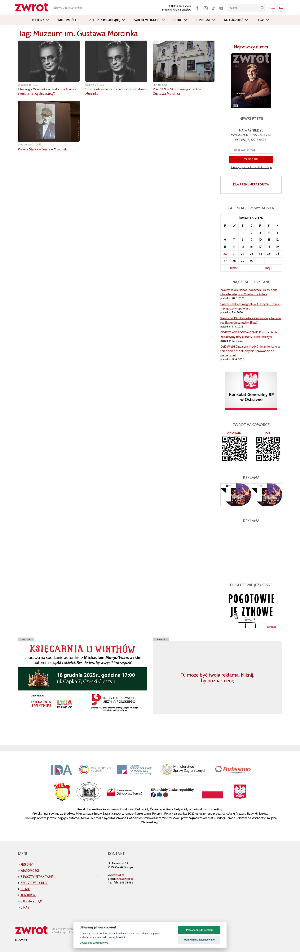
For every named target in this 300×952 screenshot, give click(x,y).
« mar (233, 268)
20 (225, 254)
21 (234, 254)
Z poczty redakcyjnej (104, 20)
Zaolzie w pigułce (147, 20)
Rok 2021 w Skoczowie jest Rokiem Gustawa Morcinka (178, 91)
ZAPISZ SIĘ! (251, 159)
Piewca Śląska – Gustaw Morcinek (43, 149)
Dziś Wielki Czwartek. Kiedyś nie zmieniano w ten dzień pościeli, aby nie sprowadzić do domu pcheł (250, 351)
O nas (260, 20)
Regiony (38, 20)
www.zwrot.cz (116, 875)
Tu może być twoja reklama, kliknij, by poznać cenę (217, 678)
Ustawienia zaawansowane (199, 939)
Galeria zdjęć (233, 20)
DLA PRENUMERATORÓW (251, 184)
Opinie (177, 20)
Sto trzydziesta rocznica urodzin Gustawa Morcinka (109, 91)
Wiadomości (66, 20)
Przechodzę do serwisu (199, 930)
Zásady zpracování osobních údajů (251, 167)
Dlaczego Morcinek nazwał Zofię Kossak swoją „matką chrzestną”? (47, 91)
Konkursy (203, 20)
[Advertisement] (251, 551)
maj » (268, 268)
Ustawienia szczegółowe (94, 942)
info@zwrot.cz (125, 878)
